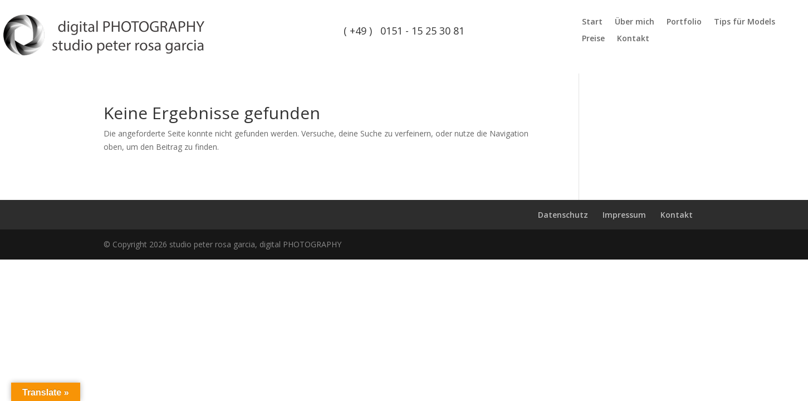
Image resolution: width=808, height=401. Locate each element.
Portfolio (684, 22)
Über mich (634, 22)
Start (592, 22)
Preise (593, 39)
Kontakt (633, 39)
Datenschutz (563, 214)
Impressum (624, 214)
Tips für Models (744, 22)
